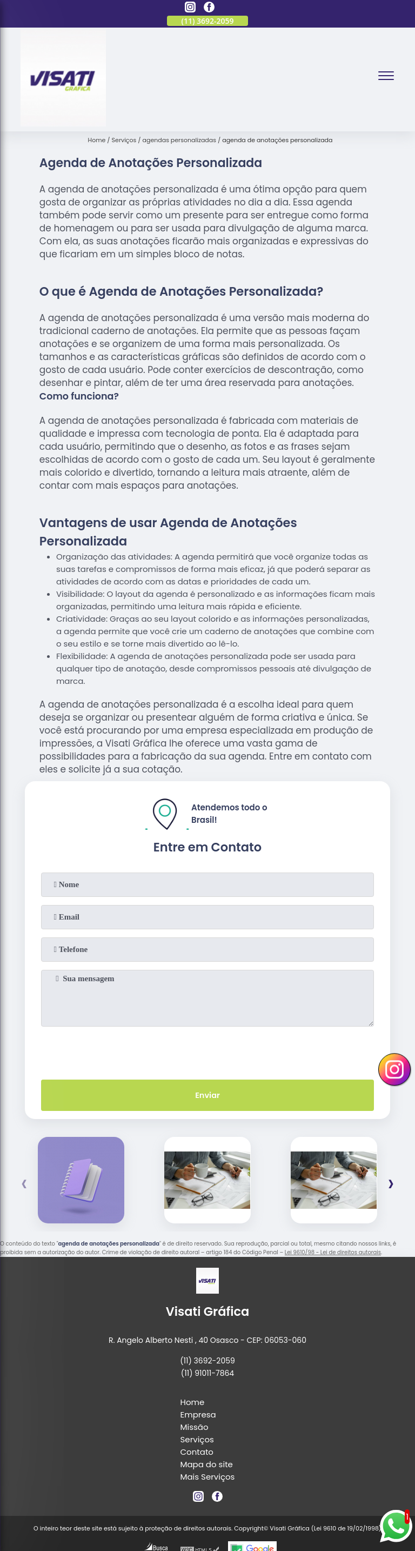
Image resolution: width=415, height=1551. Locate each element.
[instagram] (190, 9)
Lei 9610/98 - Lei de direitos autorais (333, 1254)
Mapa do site (206, 1465)
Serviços (197, 1440)
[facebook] (209, 9)
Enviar (207, 1096)
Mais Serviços (207, 1477)
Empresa (198, 1415)
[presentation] (207, 1051)
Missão (194, 1428)
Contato (196, 1453)
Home (192, 1403)
